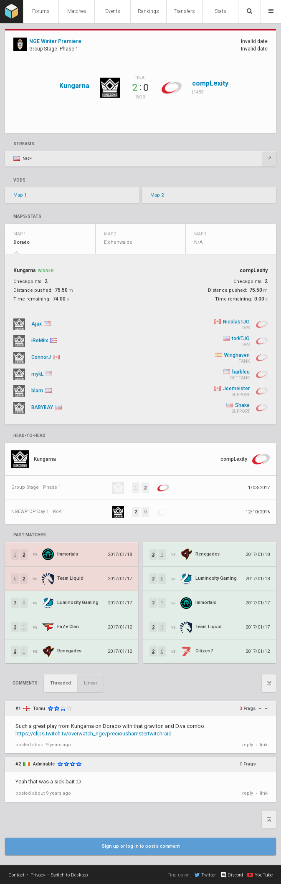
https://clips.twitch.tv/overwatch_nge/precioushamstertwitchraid (93, 733)
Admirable (44, 764)
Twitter (205, 875)
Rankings (148, 11)
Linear (90, 683)
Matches (76, 11)
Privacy (37, 875)
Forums (41, 11)
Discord (231, 874)
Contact (16, 875)
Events (112, 11)
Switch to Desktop (69, 875)
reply (247, 745)
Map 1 (20, 195)
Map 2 (157, 195)
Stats (220, 11)
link (264, 745)
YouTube (260, 875)
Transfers (184, 11)
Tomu (39, 708)
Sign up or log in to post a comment (141, 846)
